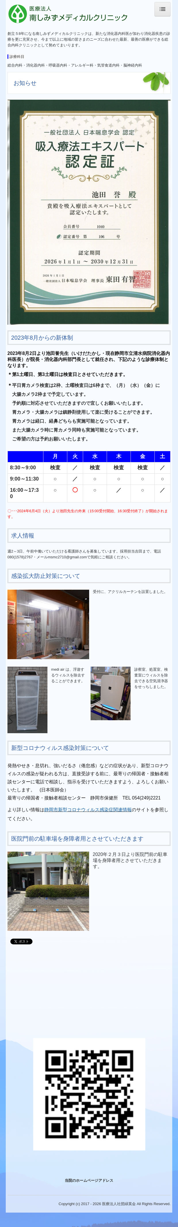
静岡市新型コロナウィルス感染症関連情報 (88, 809)
